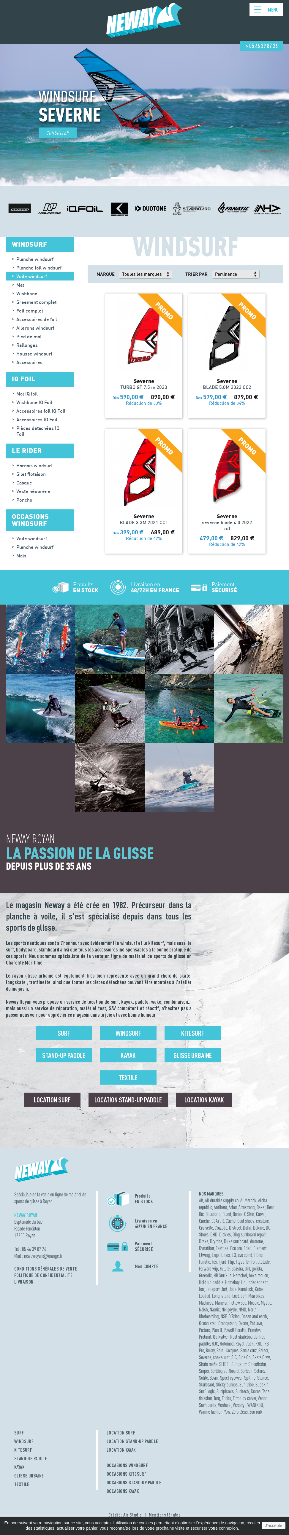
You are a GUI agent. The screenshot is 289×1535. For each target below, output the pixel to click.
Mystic (266, 1303)
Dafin (247, 1228)
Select (263, 1350)
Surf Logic (207, 1391)
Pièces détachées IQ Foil (37, 431)
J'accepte (273, 1525)
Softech (246, 1371)
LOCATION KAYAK (121, 1450)
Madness (206, 1303)
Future (225, 1268)
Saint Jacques (228, 1350)
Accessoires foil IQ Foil (40, 411)
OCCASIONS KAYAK (123, 1491)
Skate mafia (208, 1364)
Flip (231, 1262)
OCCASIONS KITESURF (126, 1474)
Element (259, 1248)
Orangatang (227, 1323)
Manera (221, 1303)
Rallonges (27, 345)
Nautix (215, 1309)
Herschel (240, 1275)
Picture (204, 1330)
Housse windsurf (34, 354)
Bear (270, 1207)
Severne (205, 1357)
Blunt (226, 1214)
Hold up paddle (211, 1282)
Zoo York (255, 1412)
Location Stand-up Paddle (128, 1100)
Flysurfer (242, 1262)
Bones (237, 1214)
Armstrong (247, 1207)
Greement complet (36, 302)
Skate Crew (261, 1357)
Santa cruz (248, 1350)
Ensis (225, 1255)
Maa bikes (256, 1296)
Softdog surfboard (225, 1371)
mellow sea (237, 1303)
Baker (261, 1207)
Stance (262, 1378)
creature (262, 1221)
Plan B (217, 1330)
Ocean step (208, 1323)
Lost (235, 1296)
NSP (224, 1316)
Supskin (262, 1384)
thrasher (205, 1398)
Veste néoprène (33, 491)
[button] (118, 178)
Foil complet (29, 311)
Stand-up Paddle (63, 1055)
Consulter (57, 133)
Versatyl (239, 1405)
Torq (217, 1398)
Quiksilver (220, 1337)
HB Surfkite (222, 1275)
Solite (203, 1378)
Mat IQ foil (27, 394)
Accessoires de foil (36, 319)
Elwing (204, 1255)
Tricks (226, 1398)
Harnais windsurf (34, 465)
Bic (201, 1214)
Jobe (232, 1289)
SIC (234, 1357)
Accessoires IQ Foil (36, 420)
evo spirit (245, 1255)
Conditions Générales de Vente (45, 1268)
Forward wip (208, 1268)
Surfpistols (225, 1391)
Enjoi (215, 1255)
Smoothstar (257, 1364)
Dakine (258, 1228)
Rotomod (227, 1343)
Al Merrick (248, 1200)
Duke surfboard (236, 1241)
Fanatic (204, 1262)
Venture (224, 1405)
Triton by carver (244, 1398)
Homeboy (232, 1282)
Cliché (231, 1221)
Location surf (52, 1100)
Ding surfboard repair (249, 1234)
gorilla (257, 1268)
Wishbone (26, 294)
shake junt (221, 1357)
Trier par (196, 274)
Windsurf (128, 1033)
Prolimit (205, 1337)
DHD (213, 1234)
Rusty (210, 1350)
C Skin (249, 1214)
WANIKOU (255, 1405)
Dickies (225, 1234)
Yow (227, 1412)
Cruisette (206, 1228)
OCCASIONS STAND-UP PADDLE (134, 1482)
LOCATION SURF (121, 1432)
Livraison (24, 1281)
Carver (260, 1214)
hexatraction (258, 1275)
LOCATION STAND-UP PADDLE (132, 1441)
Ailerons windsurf (35, 328)
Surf (64, 1033)
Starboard (206, 1384)
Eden (248, 1248)
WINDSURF (24, 1441)
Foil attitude (260, 1262)
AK (201, 1200)
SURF (19, 1432)
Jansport (212, 1289)
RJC (215, 1343)
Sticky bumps (227, 1384)
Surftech (242, 1391)
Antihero (220, 1207)
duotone (256, 1241)
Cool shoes (245, 1221)
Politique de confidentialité (43, 1275)
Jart (224, 1289)
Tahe (265, 1391)
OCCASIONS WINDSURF (127, 1465)
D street (235, 1228)
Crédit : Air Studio (125, 1515)
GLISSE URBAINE (29, 1475)
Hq (243, 1282)
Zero (235, 1412)
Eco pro (236, 1248)
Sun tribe (246, 1384)
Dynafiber (206, 1248)
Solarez (260, 1371)
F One (258, 1255)
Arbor (233, 1207)
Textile (128, 1077)
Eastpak (222, 1248)
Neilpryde (229, 1309)
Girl (247, 1268)
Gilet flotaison (31, 474)
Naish (203, 1309)
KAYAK (19, 1467)
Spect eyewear (231, 1378)
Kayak (128, 1055)
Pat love (256, 1323)
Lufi (244, 1296)
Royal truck (245, 1343)
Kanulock (245, 1289)
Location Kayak (204, 1100)
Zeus (244, 1412)
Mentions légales (165, 1515)
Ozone (243, 1323)
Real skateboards (244, 1337)
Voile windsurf (31, 276)
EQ (234, 1255)
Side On (245, 1357)
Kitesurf (192, 1033)
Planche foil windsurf (38, 268)
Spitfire (249, 1378)
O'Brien (234, 1316)
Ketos (259, 1289)
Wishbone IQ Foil (34, 402)
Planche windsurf (34, 259)
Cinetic (204, 1221)
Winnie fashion (210, 1412)
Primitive (254, 1330)
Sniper (204, 1371)
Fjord (222, 1262)
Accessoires (29, 362)
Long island (221, 1296)
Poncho (24, 500)
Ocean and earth (254, 1316)
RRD (259, 1343)
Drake (203, 1241)
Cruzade (221, 1228)
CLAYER (217, 1221)
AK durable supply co (222, 1200)
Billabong (213, 1214)
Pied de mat (29, 336)
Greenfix (205, 1275)
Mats (21, 556)
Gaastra (237, 1268)
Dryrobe (216, 1241)
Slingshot (239, 1364)
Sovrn (214, 1378)
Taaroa (255, 1391)
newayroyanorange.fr (43, 1256)
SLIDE (224, 1364)
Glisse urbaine (192, 1055)
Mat (20, 285)
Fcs (214, 1262)
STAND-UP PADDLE (30, 1458)
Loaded (204, 1296)
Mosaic (253, 1303)
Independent (257, 1282)
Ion (201, 1289)
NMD (242, 1309)
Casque (24, 483)
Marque (106, 274)
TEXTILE (21, 1484)
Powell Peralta (235, 1330)
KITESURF (23, 1450)
